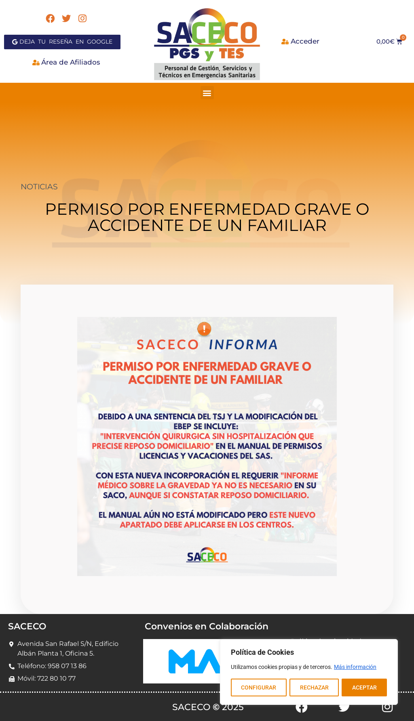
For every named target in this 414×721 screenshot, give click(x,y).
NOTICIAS (39, 186)
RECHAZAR (314, 687)
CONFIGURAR (258, 687)
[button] (207, 92)
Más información (355, 667)
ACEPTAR (364, 687)
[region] (309, 672)
